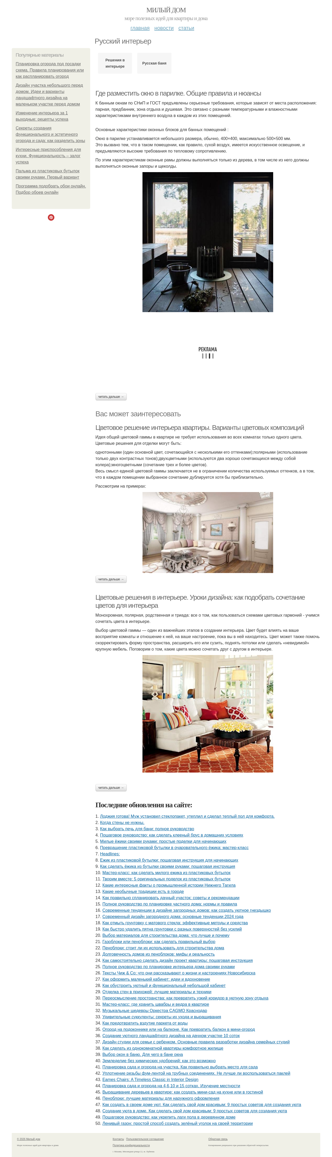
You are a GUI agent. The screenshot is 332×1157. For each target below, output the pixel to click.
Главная (140, 28)
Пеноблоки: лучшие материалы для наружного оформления (160, 1098)
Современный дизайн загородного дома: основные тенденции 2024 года (172, 916)
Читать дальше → (111, 397)
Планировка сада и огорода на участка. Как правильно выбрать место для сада (180, 1067)
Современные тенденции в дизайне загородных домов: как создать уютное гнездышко (186, 910)
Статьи (186, 28)
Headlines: (110, 854)
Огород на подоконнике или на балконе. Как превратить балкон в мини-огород (178, 1029)
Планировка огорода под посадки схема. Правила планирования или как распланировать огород (50, 70)
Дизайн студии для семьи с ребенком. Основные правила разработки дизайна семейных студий (196, 1042)
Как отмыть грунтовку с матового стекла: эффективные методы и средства (175, 923)
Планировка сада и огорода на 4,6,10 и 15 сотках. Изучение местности (171, 1086)
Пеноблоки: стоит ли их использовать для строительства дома (163, 948)
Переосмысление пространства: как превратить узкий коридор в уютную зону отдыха (185, 998)
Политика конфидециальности (131, 1145)
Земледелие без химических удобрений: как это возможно (159, 1061)
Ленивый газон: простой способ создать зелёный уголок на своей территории (177, 1123)
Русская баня (154, 63)
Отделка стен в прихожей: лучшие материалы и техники (156, 992)
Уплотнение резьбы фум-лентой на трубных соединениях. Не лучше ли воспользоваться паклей (196, 1073)
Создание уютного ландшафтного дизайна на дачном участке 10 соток (171, 1035)
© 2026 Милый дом (28, 1139)
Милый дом (166, 10)
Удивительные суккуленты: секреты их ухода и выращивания (161, 1017)
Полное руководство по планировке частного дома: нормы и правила (169, 904)
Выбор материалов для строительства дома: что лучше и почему (166, 935)
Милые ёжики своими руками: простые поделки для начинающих (163, 841)
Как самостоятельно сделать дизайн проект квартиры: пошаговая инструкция (177, 960)
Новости (164, 28)
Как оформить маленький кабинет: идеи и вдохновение (156, 979)
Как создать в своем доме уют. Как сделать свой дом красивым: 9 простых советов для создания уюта (201, 1104)
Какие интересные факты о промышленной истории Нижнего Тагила (169, 885)
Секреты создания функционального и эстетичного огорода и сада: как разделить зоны (50, 134)
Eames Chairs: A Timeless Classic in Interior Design (150, 1079)
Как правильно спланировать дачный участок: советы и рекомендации (170, 898)
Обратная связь (218, 1139)
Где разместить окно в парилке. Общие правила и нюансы (178, 93)
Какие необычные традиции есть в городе (143, 891)
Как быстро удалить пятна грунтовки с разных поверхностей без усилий (172, 929)
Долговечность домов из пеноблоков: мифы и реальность (158, 954)
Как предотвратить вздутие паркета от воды (145, 1023)
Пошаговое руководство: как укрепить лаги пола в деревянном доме (169, 1117)
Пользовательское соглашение (145, 1139)
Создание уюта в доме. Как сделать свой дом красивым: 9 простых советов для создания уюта (194, 1111)
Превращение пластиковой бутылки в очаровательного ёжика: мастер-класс (174, 847)
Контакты (118, 1139)
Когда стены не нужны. (122, 822)
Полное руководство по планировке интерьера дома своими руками (168, 967)
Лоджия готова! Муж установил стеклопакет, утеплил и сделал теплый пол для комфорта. (187, 816)
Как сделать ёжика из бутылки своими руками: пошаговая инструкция (167, 866)
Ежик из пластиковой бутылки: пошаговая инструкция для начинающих (169, 860)
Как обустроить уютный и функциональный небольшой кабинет (164, 985)
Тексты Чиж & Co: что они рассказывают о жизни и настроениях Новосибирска (178, 973)
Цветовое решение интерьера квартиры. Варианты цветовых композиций (199, 427)
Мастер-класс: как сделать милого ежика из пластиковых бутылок (166, 872)
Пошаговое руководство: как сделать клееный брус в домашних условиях (171, 835)
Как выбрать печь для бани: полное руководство (147, 829)
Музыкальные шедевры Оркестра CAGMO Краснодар (154, 1010)
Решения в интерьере (115, 63)
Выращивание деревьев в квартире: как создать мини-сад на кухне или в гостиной (182, 1092)
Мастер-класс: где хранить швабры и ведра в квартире (155, 1004)
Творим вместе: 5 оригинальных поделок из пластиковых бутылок (166, 879)
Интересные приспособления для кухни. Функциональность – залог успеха (48, 155)
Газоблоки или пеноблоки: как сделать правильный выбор (158, 941)
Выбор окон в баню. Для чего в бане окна (142, 1054)
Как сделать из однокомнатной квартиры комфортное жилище (162, 1048)
